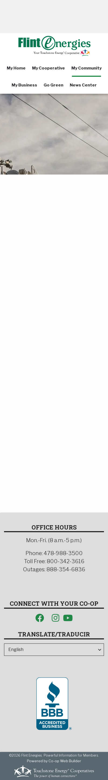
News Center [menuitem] (83, 85)
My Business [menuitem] (24, 85)
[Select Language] (54, 649)
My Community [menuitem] (86, 68)
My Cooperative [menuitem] (48, 68)
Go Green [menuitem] (53, 85)
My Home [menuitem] (16, 68)
